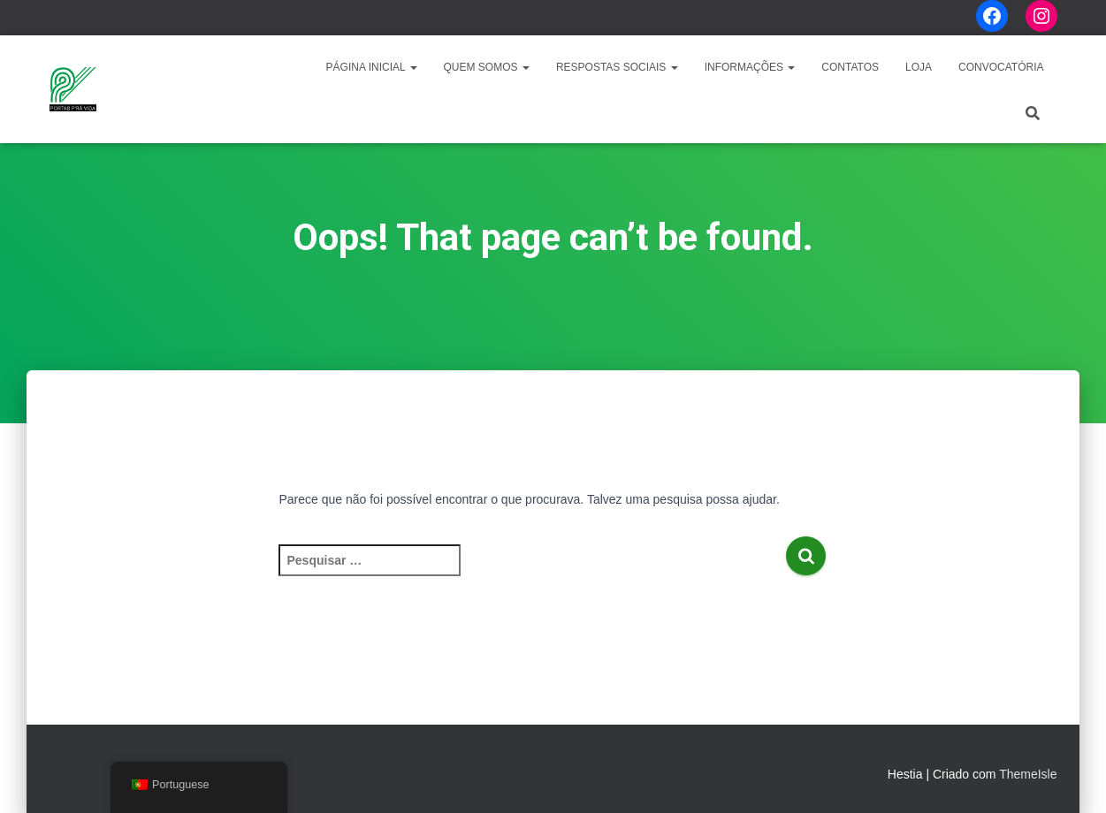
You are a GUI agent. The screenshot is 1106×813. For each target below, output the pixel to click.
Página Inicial (371, 67)
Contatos (850, 67)
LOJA (918, 67)
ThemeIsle (1027, 774)
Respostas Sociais (617, 67)
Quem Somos (487, 67)
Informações (750, 67)
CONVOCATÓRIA (1000, 67)
